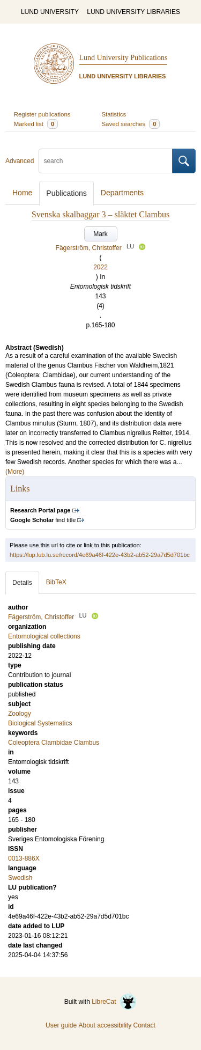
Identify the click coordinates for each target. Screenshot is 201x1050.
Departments (122, 192)
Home (22, 192)
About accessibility (104, 1025)
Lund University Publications (123, 58)
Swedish (20, 878)
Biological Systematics (40, 723)
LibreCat (114, 1001)
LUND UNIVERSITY (50, 12)
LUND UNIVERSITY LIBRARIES (133, 12)
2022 (100, 267)
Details (22, 582)
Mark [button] (100, 234)
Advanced (19, 161)
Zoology (19, 713)
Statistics (114, 114)
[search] (106, 161)
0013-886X (24, 858)
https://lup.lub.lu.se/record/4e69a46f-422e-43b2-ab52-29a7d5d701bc (100, 555)
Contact (144, 1025)
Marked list (36, 124)
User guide (61, 1025)
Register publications (42, 114)
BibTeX (56, 582)
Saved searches (131, 124)
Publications (66, 193)
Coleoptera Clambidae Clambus (53, 742)
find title (43, 520)
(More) (14, 471)
